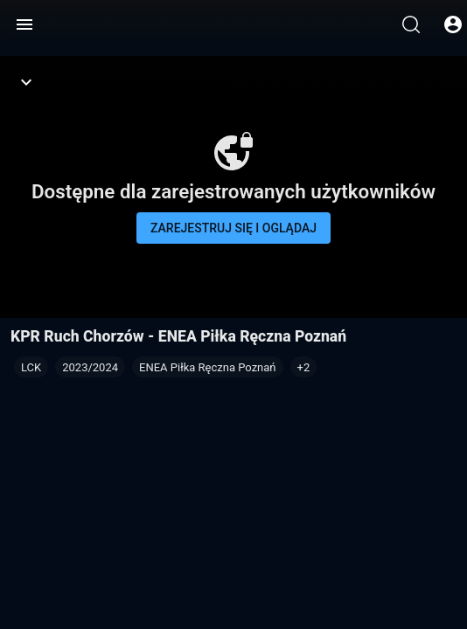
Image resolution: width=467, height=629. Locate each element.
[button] (303, 366)
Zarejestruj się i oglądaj (233, 228)
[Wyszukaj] (411, 24)
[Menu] (24, 24)
